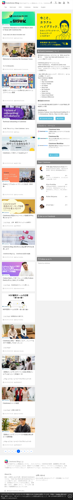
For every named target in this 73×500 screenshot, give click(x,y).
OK (70, 496)
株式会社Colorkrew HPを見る (14, 491)
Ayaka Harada (19, 351)
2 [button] (15, 451)
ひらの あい (50, 205)
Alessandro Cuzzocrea (22, 69)
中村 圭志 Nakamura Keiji (55, 167)
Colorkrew (27, 7)
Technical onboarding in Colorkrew (14, 121)
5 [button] (24, 451)
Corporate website (46, 118)
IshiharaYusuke (20, 100)
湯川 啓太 (18, 163)
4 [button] (21, 451)
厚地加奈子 (19, 382)
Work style (13, 7)
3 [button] (18, 451)
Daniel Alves (19, 38)
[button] (6, 451)
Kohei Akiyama (51, 196)
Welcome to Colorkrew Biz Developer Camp (18, 59)
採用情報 (60, 118)
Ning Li (13, 128)
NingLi (17, 132)
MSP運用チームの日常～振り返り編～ (16, 309)
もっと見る (54, 155)
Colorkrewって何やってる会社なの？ (15, 153)
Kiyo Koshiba (19, 194)
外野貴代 (18, 226)
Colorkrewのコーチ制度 (11, 403)
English (43, 7)
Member (35, 7)
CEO (20, 7)
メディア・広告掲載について (57, 478)
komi (48, 175)
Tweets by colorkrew (44, 263)
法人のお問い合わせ (42, 478)
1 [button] (12, 451)
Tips (5, 7)
